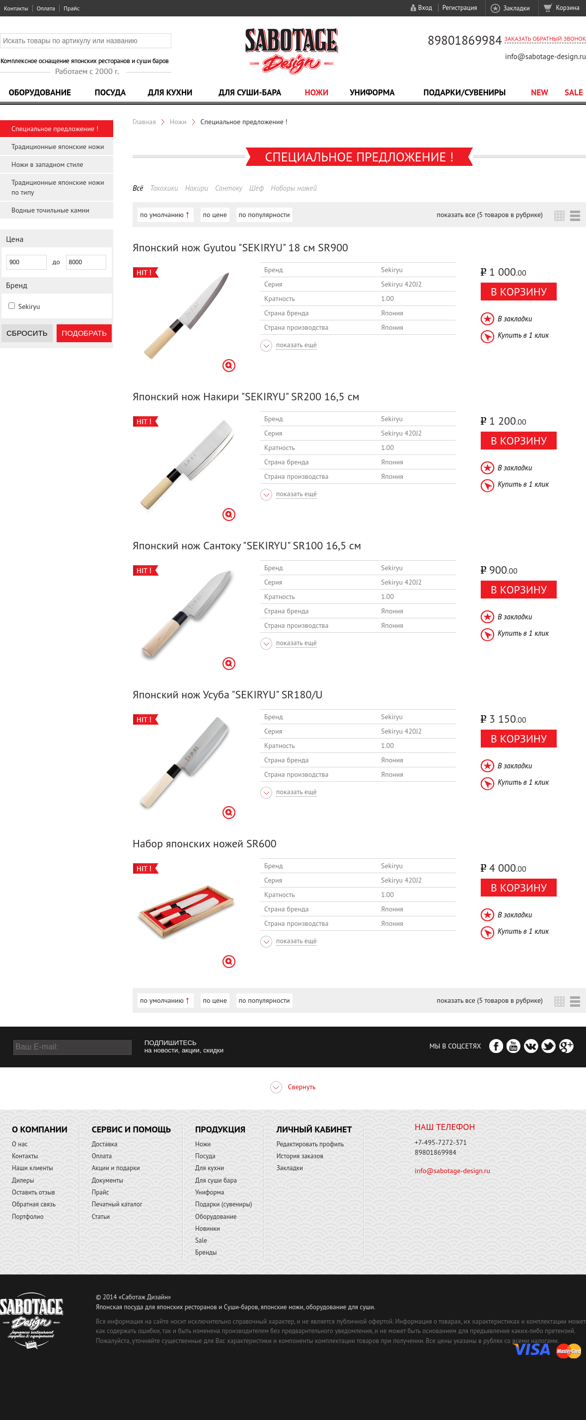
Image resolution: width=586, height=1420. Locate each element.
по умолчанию (162, 214)
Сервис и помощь (131, 1129)
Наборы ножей (294, 188)
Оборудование (39, 92)
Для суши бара (216, 1180)
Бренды (206, 1252)
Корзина (568, 7)
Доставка (105, 1144)
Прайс (71, 8)
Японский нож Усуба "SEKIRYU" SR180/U (228, 694)
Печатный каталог (117, 1204)
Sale (574, 92)
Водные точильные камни (50, 210)
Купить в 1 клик (523, 335)
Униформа (372, 92)
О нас (20, 1144)
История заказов (300, 1156)
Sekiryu (29, 306)
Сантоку (228, 188)
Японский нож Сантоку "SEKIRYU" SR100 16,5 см (247, 545)
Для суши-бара (250, 92)
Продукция (220, 1129)
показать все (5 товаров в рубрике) (490, 214)
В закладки (515, 318)
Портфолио (28, 1216)
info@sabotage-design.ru (545, 56)
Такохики (164, 188)
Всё (138, 188)
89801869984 (465, 40)
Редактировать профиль (310, 1144)
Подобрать (84, 333)
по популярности (264, 214)
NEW (539, 92)
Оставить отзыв (33, 1192)
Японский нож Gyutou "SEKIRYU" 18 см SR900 (240, 247)
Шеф (256, 188)
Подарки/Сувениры (465, 92)
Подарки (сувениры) (223, 1204)
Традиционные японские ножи (57, 146)
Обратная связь (34, 1204)
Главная (144, 121)
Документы (107, 1180)
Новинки (207, 1228)
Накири (196, 188)
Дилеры (23, 1180)
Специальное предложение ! (54, 128)
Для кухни (170, 92)
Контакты (16, 8)
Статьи (101, 1216)
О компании (40, 1129)
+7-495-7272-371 (441, 1142)
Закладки (516, 8)
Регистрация (459, 7)
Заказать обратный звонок (545, 38)
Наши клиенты (32, 1168)
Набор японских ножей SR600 (205, 843)
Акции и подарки (116, 1168)
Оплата (46, 8)
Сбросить (27, 333)
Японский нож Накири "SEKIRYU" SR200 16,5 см (246, 396)
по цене (215, 214)
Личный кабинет (314, 1129)
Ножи (317, 92)
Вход (425, 7)
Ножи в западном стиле (47, 164)
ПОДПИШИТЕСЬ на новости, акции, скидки (184, 1046)
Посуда (110, 92)
